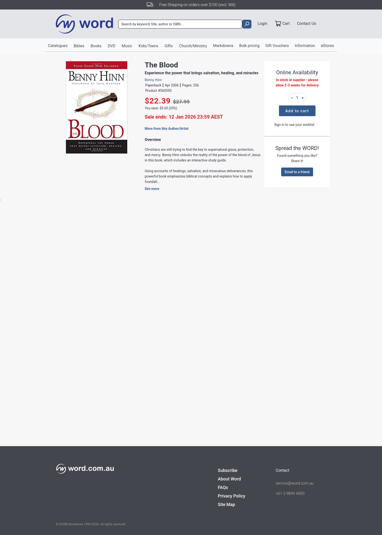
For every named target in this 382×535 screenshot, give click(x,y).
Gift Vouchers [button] (277, 45)
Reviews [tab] (108, 226)
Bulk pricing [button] (249, 45)
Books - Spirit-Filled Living (134, 323)
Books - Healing (188, 308)
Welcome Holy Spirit (265, 459)
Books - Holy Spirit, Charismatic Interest (144, 308)
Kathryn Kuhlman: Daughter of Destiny (153, 461)
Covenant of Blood (97, 459)
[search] (246, 24)
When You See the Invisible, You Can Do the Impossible (41, 462)
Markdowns (223, 45)
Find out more (295, 273)
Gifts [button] (169, 46)
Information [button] (305, 45)
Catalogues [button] (58, 45)
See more (152, 189)
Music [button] (127, 46)
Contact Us (306, 23)
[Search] (180, 24)
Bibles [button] (79, 46)
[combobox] (180, 24)
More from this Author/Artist (167, 129)
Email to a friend (297, 172)
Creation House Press (131, 299)
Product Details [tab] (74, 226)
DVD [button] (111, 46)
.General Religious (144, 314)
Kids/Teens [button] (148, 46)
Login (262, 23)
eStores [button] (327, 45)
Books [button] (96, 46)
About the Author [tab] (142, 226)
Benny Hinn (153, 80)
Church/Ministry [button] (193, 46)
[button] (291, 98)
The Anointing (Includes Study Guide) (209, 461)
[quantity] (297, 98)
